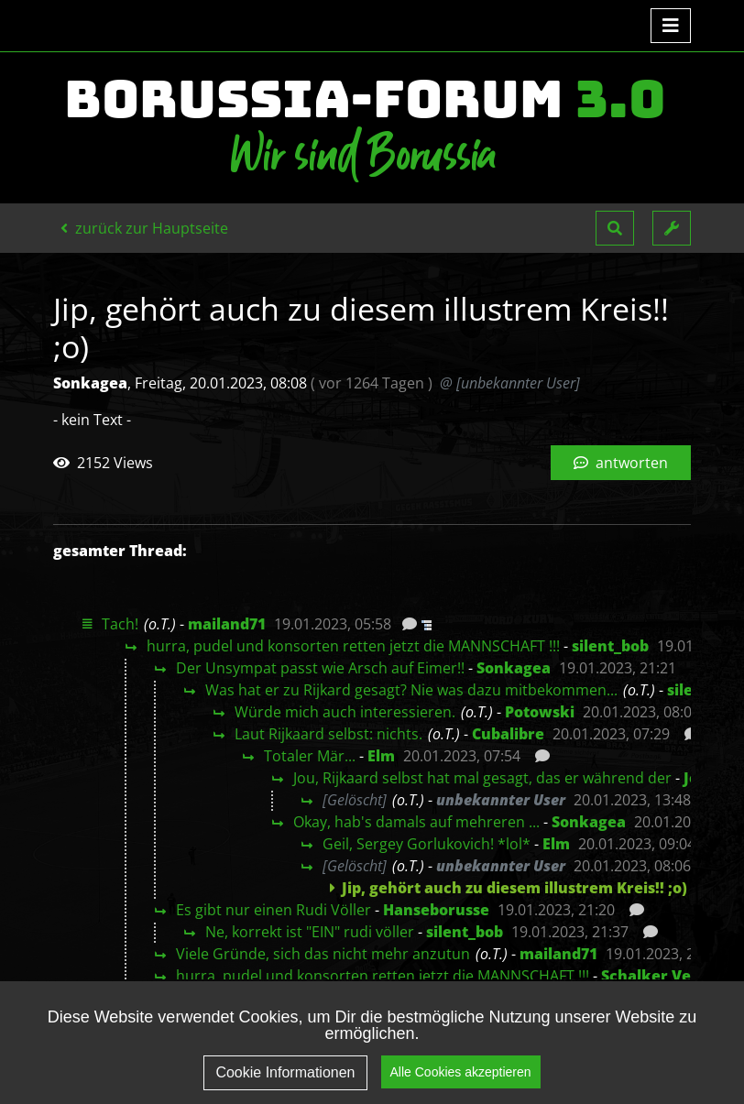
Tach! (120, 624)
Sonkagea (513, 668)
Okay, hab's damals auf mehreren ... (416, 822)
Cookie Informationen (285, 1081)
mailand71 (227, 624)
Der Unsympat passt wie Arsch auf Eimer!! (320, 668)
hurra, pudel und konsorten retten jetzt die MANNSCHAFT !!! (353, 646)
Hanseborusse (436, 910)
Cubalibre (508, 734)
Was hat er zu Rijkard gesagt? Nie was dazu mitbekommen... (411, 690)
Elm (381, 756)
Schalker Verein (661, 976)
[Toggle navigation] (671, 25)
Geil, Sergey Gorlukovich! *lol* (426, 844)
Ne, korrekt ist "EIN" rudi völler (310, 932)
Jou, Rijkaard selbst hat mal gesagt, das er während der (482, 778)
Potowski (539, 712)
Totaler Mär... (309, 756)
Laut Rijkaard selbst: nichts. (328, 734)
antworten (621, 463)
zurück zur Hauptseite (144, 228)
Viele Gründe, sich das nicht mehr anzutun (323, 954)
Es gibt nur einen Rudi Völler (273, 910)
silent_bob (610, 646)
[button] (615, 228)
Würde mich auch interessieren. (345, 712)
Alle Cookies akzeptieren (460, 1081)
